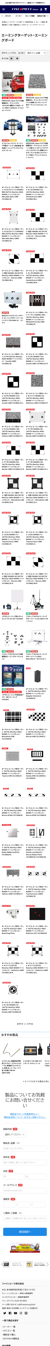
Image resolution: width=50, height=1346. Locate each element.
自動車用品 (29, 22)
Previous (2, 16)
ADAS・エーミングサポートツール (33, 25)
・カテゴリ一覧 (8, 1330)
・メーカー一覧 (8, 1326)
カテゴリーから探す (16, 22)
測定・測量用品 (14, 25)
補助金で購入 (42, 16)
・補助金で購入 (9, 1334)
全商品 (4, 22)
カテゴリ (8, 16)
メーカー (19, 16)
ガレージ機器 (30, 16)
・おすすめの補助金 (10, 1338)
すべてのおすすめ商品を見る (37, 1081)
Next (47, 16)
